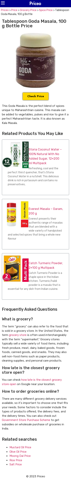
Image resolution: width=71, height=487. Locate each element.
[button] (3, 3)
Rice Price (15, 460)
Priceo (5, 10)
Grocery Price (28, 10)
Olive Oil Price (18, 451)
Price (14, 10)
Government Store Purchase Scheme (26, 420)
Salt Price (15, 464)
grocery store (18, 335)
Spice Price (46, 10)
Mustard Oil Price (20, 447)
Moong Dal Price (20, 456)
